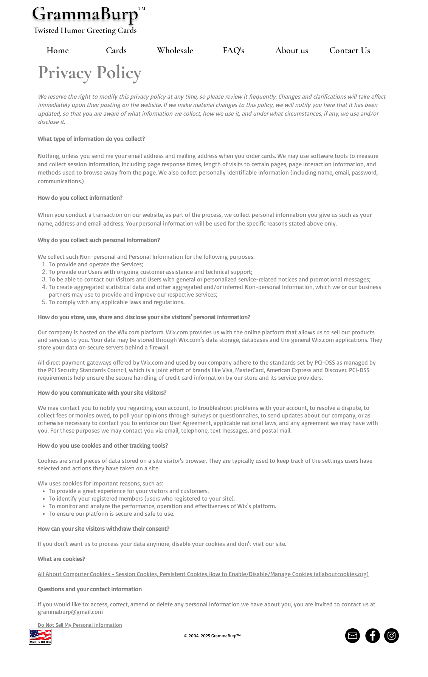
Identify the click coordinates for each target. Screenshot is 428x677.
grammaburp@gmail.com (70, 611)
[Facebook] (372, 635)
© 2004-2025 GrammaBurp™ (212, 635)
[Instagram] (391, 635)
